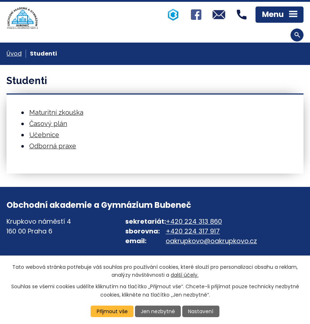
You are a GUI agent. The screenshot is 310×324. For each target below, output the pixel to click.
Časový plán (48, 123)
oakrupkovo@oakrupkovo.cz (211, 240)
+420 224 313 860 (194, 221)
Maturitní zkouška (56, 112)
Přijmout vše (112, 311)
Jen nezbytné (158, 311)
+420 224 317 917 (193, 231)
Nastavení (200, 311)
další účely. (184, 275)
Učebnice (44, 135)
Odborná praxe (52, 146)
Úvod (14, 53)
